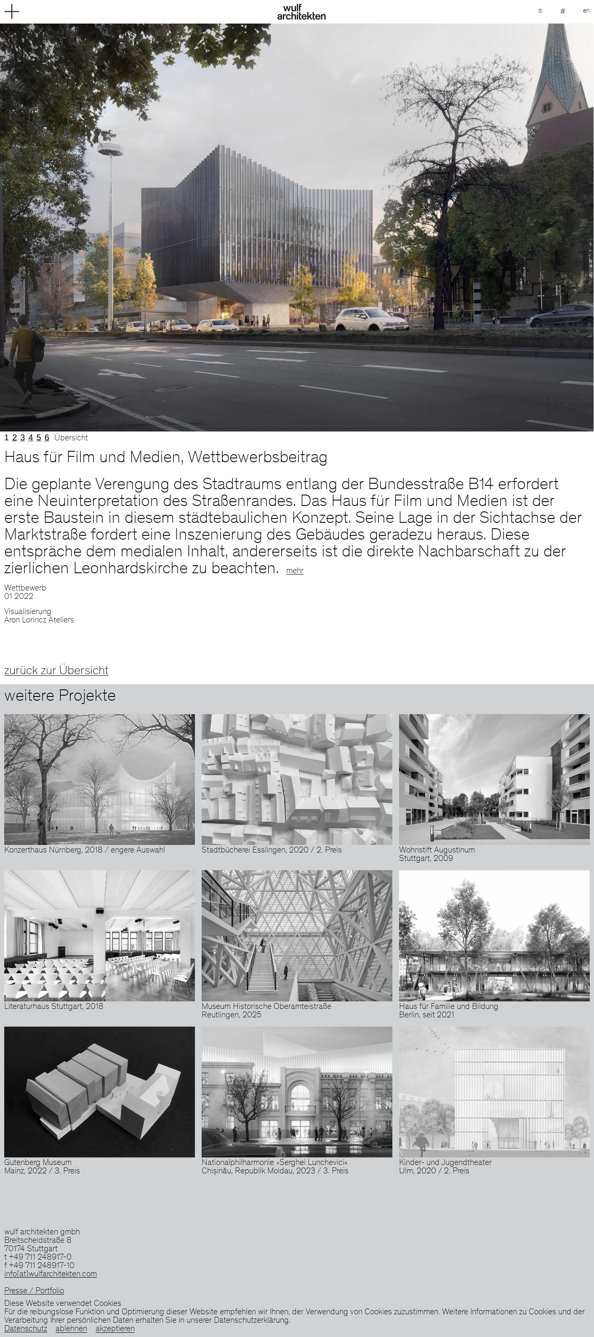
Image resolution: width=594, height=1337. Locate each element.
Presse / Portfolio (34, 1291)
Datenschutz (25, 1329)
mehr (295, 571)
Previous (148, 228)
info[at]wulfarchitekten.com (50, 1275)
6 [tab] (47, 437)
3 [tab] (22, 437)
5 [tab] (39, 437)
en (586, 11)
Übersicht (71, 438)
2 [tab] (14, 437)
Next (445, 228)
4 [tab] (30, 437)
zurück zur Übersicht (56, 671)
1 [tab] (6, 437)
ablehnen (71, 1329)
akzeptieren (115, 1329)
